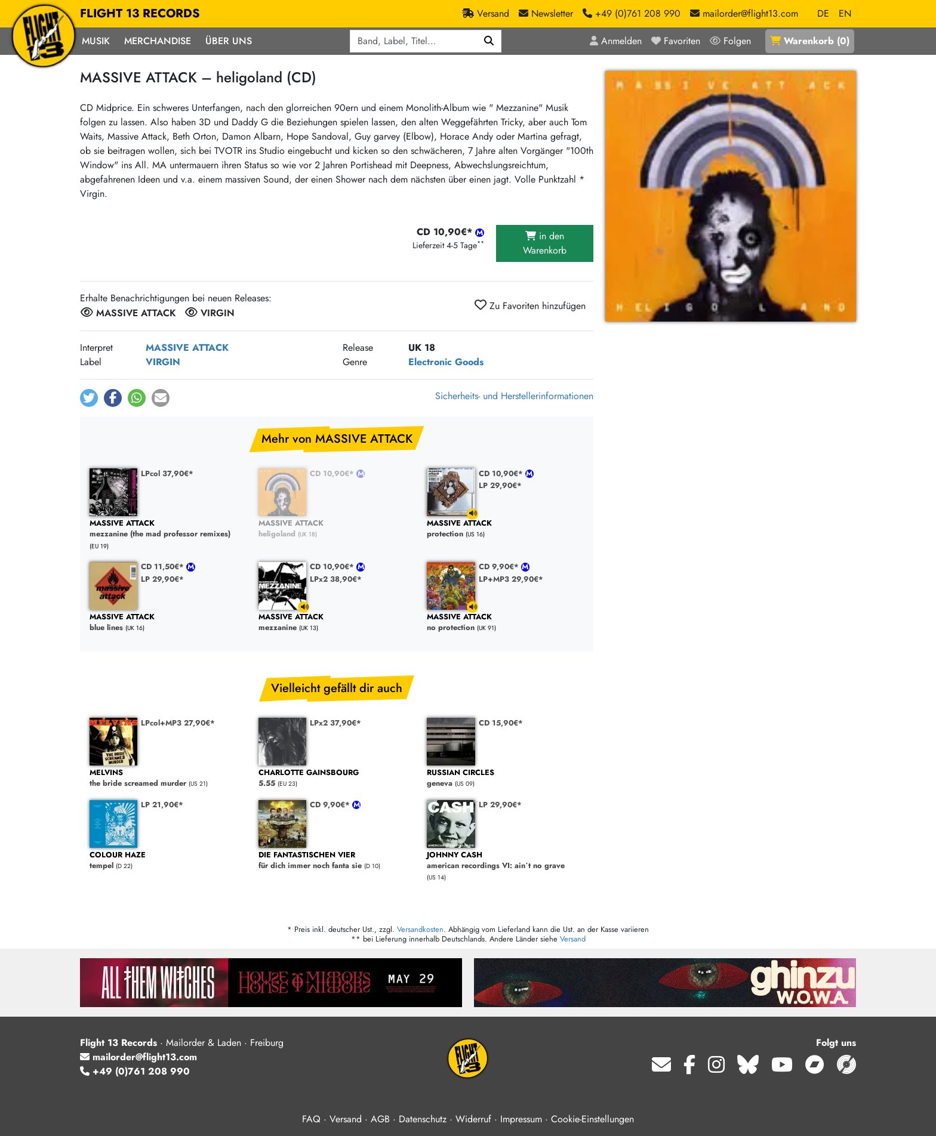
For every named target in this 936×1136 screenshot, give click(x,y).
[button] (89, 398)
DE (823, 13)
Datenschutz (423, 1119)
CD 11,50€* (163, 566)
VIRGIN (163, 362)
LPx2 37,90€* (335, 722)
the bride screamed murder (168, 778)
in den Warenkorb (544, 243)
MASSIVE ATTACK (187, 347)
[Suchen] (489, 41)
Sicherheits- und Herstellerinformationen (514, 396)
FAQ (311, 1119)
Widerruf (473, 1119)
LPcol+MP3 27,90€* (178, 722)
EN (845, 13)
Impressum (521, 1119)
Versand (573, 938)
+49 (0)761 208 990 (135, 1071)
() (809, 41)
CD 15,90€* (501, 722)
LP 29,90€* (500, 485)
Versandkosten (420, 929)
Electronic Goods (446, 362)
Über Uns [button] (228, 41)
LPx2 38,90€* (336, 579)
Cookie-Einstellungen (592, 1119)
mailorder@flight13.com (138, 1057)
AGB (380, 1119)
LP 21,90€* (162, 804)
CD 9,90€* (500, 566)
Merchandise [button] (157, 41)
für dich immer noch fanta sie (336, 860)
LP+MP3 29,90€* (511, 579)
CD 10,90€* (333, 473)
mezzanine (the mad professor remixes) (168, 528)
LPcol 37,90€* (167, 473)
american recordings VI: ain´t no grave (505, 860)
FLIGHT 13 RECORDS (140, 14)
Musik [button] (96, 41)
